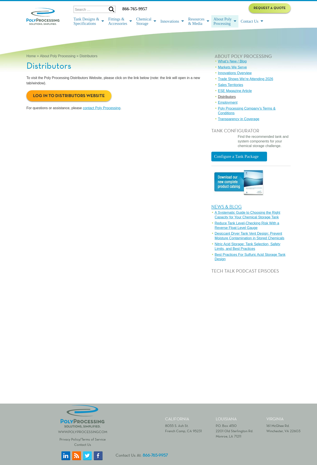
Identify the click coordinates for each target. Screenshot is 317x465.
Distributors (88, 56)
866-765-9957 (134, 8)
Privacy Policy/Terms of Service (82, 439)
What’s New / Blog (232, 61)
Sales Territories (230, 85)
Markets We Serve (232, 67)
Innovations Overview (235, 73)
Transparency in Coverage (238, 119)
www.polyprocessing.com (82, 419)
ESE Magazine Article (235, 91)
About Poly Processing (58, 56)
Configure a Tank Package (236, 156)
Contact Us (82, 445)
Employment (228, 102)
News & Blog (226, 206)
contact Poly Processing (101, 108)
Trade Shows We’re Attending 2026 (245, 79)
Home (31, 56)
